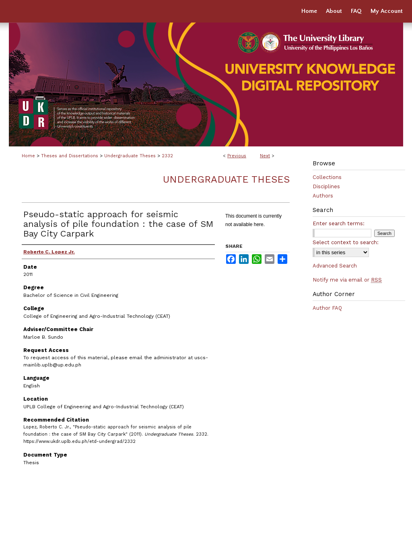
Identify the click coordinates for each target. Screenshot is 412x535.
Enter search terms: (339, 223)
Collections (327, 177)
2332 (167, 155)
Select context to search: (346, 242)
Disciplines (326, 186)
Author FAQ (327, 308)
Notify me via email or (347, 280)
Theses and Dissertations (69, 155)
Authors (323, 196)
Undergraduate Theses (130, 155)
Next (265, 155)
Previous (236, 155)
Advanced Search (335, 266)
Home (28, 155)
